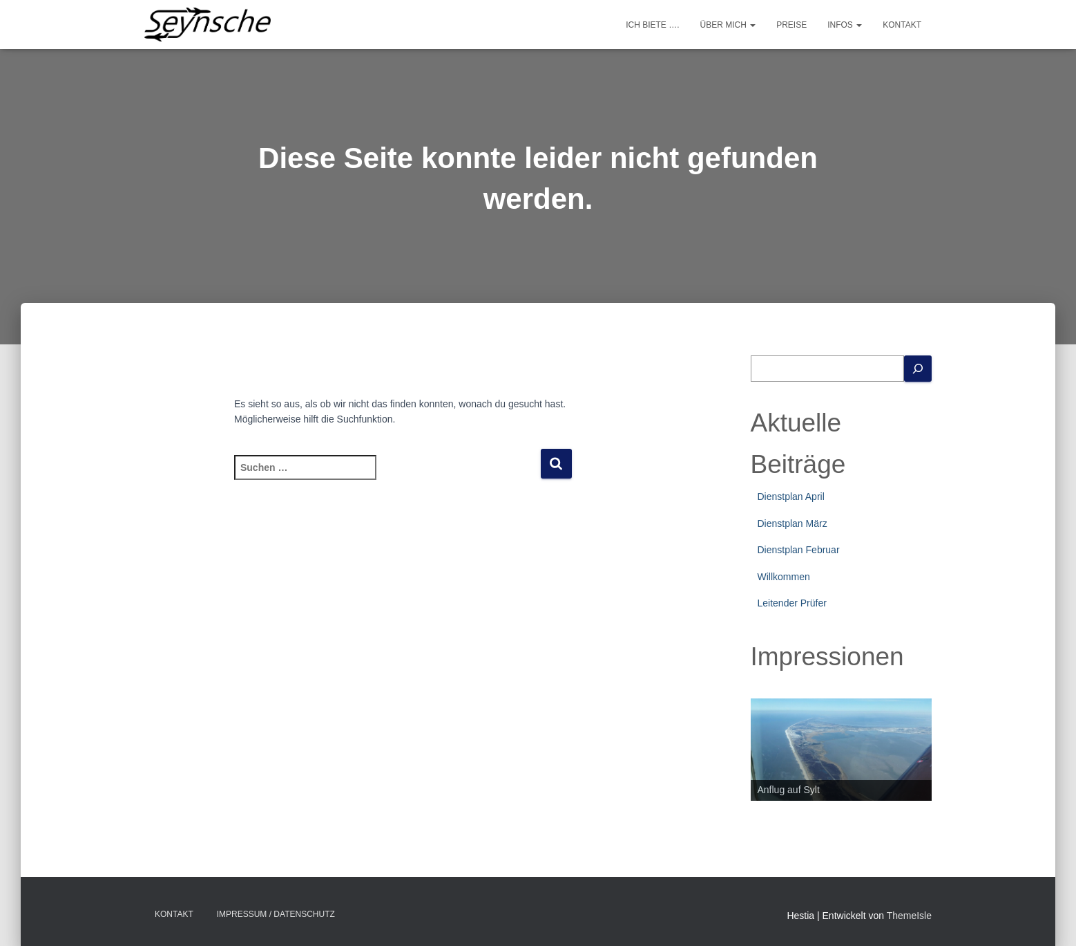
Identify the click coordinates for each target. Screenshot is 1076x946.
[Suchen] (918, 368)
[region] (841, 749)
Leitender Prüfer (792, 603)
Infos (844, 25)
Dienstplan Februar (799, 549)
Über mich (728, 25)
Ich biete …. (652, 25)
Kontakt (902, 25)
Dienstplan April (791, 496)
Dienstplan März (792, 523)
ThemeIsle (909, 915)
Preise (791, 25)
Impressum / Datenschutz (276, 914)
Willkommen (784, 576)
